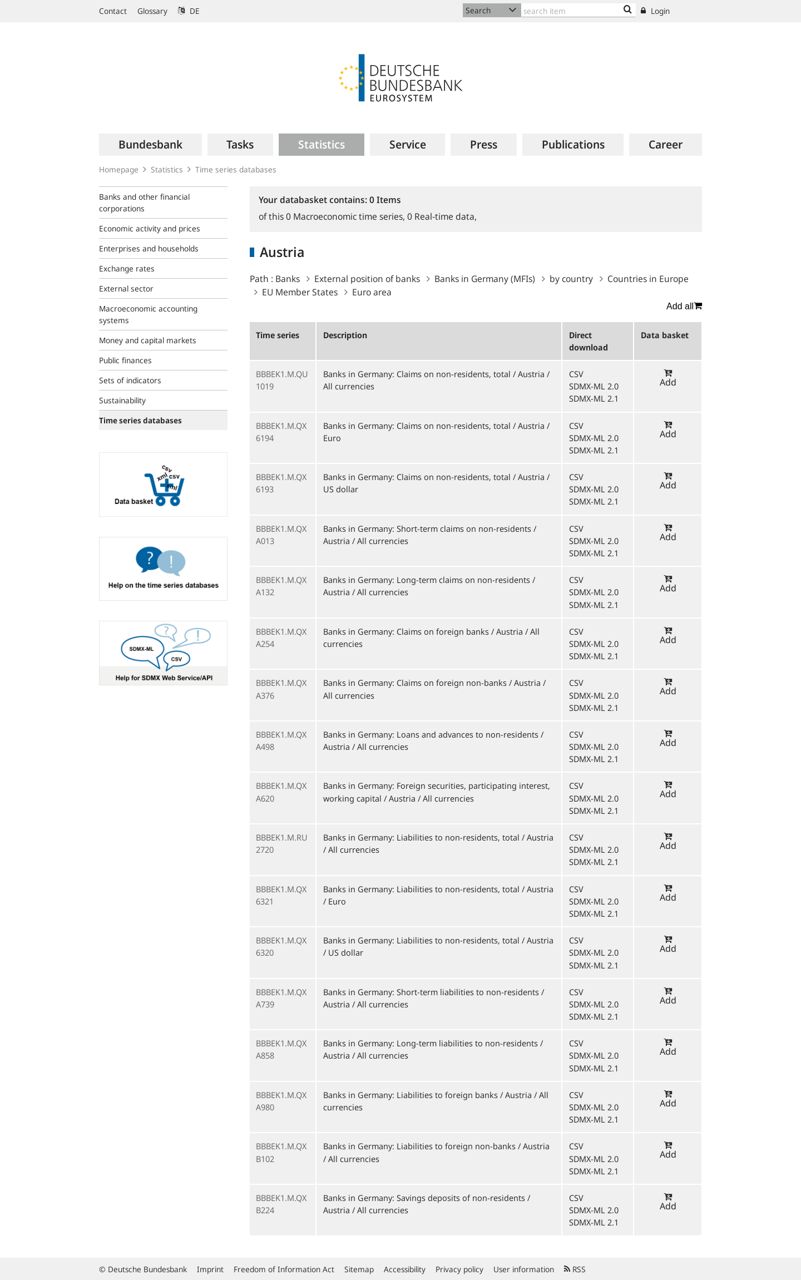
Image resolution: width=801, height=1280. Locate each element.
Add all (684, 306)
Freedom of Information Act (284, 1269)
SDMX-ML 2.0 (594, 386)
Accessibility (405, 1269)
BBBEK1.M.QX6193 (281, 483)
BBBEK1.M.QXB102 (281, 1152)
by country (571, 279)
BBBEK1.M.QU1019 (282, 380)
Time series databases (235, 169)
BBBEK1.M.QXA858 (281, 1049)
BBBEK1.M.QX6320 (281, 946)
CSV (576, 373)
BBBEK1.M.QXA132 (281, 585)
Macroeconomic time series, (346, 216)
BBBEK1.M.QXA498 (281, 740)
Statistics (167, 169)
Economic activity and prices (149, 228)
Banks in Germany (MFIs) (484, 279)
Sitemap (359, 1269)
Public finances (125, 360)
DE (189, 11)
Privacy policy (459, 1269)
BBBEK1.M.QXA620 (281, 791)
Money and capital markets (147, 340)
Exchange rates (127, 268)
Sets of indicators (130, 380)
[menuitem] (150, 145)
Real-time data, (442, 216)
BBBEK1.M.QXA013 (281, 534)
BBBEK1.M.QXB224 (281, 1203)
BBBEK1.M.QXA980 (281, 1101)
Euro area (372, 292)
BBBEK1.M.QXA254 (281, 637)
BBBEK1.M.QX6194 (281, 431)
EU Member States (300, 292)
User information (523, 1269)
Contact (113, 11)
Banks (287, 279)
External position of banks (367, 279)
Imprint (210, 1269)
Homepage (119, 169)
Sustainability (122, 400)
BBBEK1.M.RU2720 (282, 843)
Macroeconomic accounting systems (148, 314)
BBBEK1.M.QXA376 (281, 688)
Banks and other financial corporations (144, 202)
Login (655, 11)
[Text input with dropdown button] (578, 10)
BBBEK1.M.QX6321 (281, 895)
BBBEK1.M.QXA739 (281, 998)
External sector (126, 288)
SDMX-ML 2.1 (594, 398)
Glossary (152, 11)
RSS (575, 1269)
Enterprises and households (149, 248)
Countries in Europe (648, 279)
